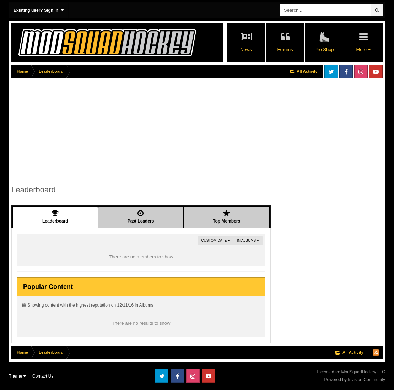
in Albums (248, 240)
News (246, 49)
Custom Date (215, 240)
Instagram (361, 71)
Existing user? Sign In (39, 10)
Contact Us (42, 376)
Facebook (346, 71)
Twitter (331, 71)
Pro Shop (324, 49)
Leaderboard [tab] (55, 217)
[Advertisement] (140, 130)
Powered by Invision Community (354, 379)
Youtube (376, 71)
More (363, 49)
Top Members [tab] (226, 217)
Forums (285, 49)
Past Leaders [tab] (141, 217)
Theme (17, 376)
